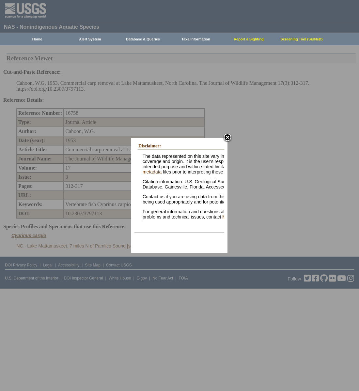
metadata (152, 171)
